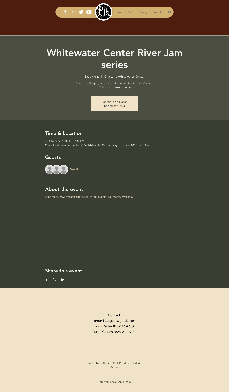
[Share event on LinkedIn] (62, 279)
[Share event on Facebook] (46, 279)
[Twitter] (81, 12)
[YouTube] (89, 12)
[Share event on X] (54, 279)
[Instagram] (73, 12)
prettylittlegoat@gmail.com (114, 321)
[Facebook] (65, 12)
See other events (114, 105)
